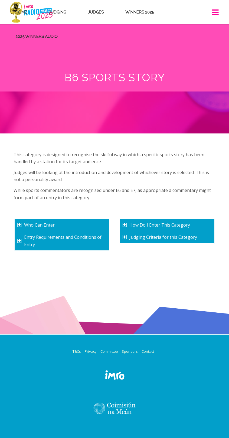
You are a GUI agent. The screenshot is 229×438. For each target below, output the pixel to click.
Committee (109, 351)
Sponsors (130, 351)
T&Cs (77, 351)
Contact (148, 351)
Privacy (91, 351)
